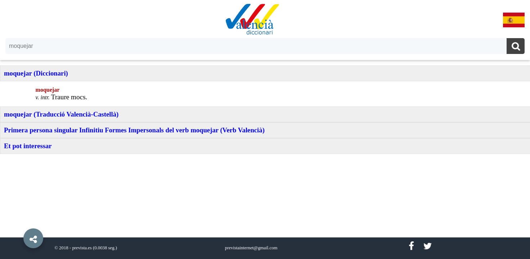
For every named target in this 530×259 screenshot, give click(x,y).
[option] (265, 129)
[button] (18, 222)
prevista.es (81, 247)
